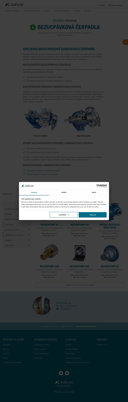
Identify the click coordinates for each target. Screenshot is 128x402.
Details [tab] (64, 192)
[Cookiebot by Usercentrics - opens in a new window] (98, 185)
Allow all (93, 215)
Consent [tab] (34, 192)
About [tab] (94, 192)
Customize (64, 215)
